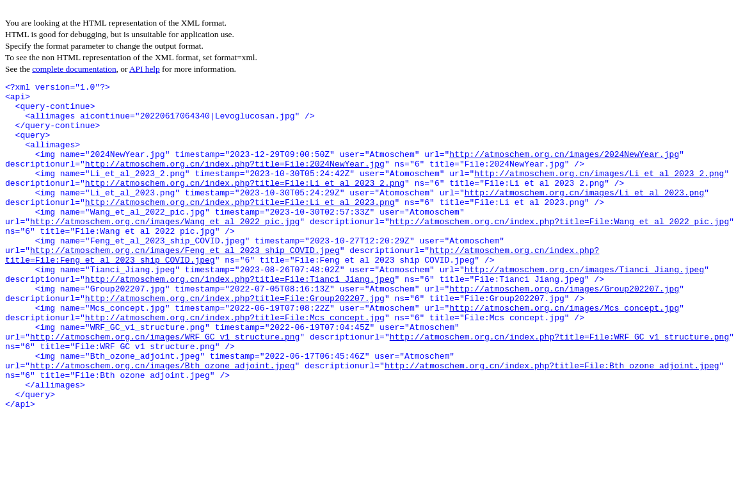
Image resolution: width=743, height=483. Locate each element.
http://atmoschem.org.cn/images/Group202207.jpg (564, 330)
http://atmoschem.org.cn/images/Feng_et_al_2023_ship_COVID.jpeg (185, 284)
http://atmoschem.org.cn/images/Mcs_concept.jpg (564, 353)
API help (144, 69)
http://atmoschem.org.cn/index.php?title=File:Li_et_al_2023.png (240, 227)
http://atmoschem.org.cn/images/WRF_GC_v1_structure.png (165, 388)
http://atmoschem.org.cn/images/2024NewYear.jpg (564, 169)
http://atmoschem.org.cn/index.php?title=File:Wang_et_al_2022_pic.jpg (559, 250)
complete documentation (74, 69)
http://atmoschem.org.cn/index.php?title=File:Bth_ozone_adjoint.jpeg (552, 423)
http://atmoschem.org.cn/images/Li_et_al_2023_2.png (599, 192)
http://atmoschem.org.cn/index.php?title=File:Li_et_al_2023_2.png (244, 203)
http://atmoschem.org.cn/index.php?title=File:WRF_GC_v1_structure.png (559, 388)
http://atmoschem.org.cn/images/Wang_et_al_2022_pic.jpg (165, 250)
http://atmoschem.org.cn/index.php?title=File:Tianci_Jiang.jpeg (240, 319)
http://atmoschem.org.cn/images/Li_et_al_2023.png (584, 215)
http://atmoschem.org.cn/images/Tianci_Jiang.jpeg (584, 307)
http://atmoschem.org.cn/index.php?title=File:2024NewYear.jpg (235, 180)
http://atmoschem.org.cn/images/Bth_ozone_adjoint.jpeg (162, 423)
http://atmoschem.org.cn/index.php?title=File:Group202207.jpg (235, 342)
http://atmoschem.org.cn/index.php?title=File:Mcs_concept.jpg (235, 365)
